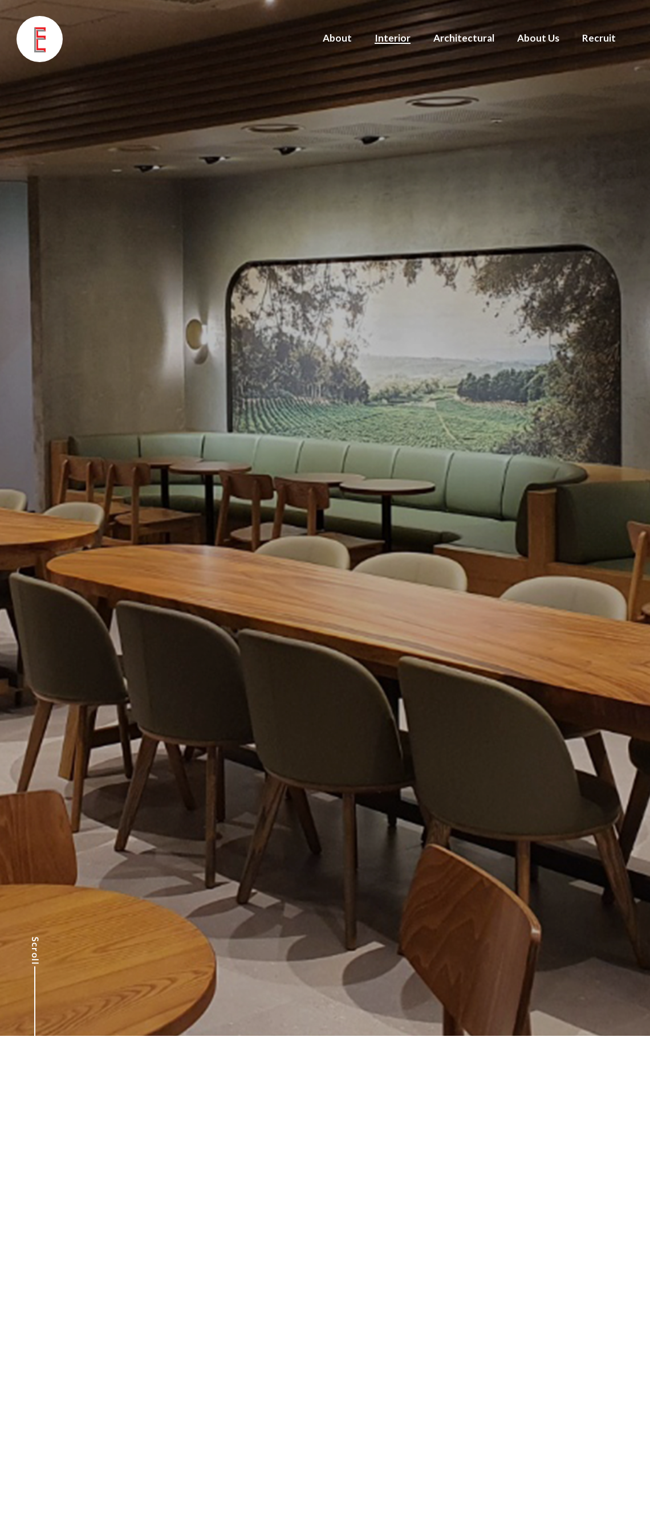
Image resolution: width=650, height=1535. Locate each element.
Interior (393, 38)
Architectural (463, 38)
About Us (538, 38)
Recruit (599, 38)
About (337, 38)
